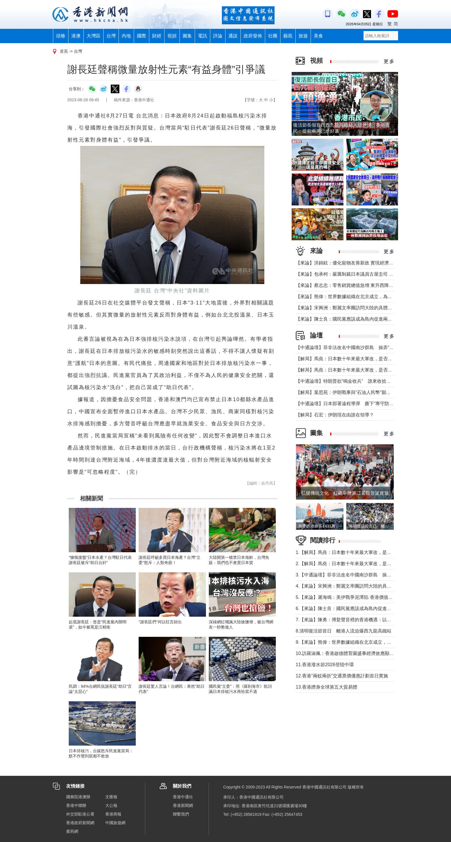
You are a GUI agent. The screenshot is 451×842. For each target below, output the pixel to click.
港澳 (76, 35)
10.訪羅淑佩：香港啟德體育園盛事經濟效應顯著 (345, 653)
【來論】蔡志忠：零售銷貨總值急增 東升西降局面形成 (351, 285)
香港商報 (113, 814)
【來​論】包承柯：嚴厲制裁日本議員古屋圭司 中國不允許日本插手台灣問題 (372, 274)
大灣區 (93, 35)
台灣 (111, 35)
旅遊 (303, 35)
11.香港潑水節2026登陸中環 (325, 664)
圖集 (187, 35)
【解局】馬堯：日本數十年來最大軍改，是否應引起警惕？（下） (362, 358)
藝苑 (288, 35)
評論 (217, 35)
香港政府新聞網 (80, 822)
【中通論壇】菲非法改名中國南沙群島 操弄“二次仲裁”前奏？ (359, 347)
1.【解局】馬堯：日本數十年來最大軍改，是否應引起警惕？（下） (364, 552)
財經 (156, 35)
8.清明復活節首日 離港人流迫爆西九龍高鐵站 (343, 630)
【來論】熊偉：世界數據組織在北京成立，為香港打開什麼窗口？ (362, 296)
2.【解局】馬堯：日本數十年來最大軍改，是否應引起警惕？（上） (364, 563)
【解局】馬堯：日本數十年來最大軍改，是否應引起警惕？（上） (362, 369)
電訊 (202, 35)
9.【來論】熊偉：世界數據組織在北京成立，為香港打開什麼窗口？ (364, 642)
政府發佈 (253, 35)
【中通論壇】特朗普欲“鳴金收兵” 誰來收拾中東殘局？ (352, 381)
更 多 (389, 61)
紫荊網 (72, 831)
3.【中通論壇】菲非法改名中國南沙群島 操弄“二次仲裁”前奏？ (361, 574)
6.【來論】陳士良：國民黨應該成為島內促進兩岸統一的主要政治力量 (366, 608)
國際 (141, 35)
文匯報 (111, 797)
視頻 (172, 35)
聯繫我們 (181, 814)
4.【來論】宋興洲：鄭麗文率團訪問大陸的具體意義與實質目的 (360, 586)
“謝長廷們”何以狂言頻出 (160, 622)
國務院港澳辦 (78, 797)
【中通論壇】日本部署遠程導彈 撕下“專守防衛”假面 (350, 403)
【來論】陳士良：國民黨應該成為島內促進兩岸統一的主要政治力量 (365, 319)
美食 (318, 35)
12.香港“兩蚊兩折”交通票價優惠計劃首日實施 (342, 675)
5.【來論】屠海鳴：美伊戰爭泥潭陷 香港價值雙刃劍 (349, 597)
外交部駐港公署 (80, 814)
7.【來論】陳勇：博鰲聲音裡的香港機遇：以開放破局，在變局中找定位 (369, 619)
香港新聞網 (183, 805)
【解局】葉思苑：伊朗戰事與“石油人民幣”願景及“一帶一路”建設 (361, 392)
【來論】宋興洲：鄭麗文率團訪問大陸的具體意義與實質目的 (358, 307)
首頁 (64, 51)
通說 (233, 35)
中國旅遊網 (115, 822)
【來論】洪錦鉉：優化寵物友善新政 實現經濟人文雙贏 (351, 262)
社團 (272, 35)
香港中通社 (183, 797)
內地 (126, 35)
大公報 (111, 805)
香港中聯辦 (76, 805)
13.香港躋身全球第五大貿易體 (326, 687)
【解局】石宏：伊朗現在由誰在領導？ (335, 414)
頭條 (60, 35)
